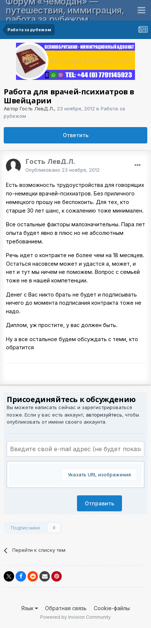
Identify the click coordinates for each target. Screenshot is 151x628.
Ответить (76, 135)
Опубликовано (62, 170)
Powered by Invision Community (75, 617)
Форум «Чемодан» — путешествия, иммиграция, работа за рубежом (65, 10)
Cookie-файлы (112, 608)
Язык (29, 608)
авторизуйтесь (104, 415)
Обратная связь (66, 608)
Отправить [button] (99, 503)
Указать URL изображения (99, 475)
